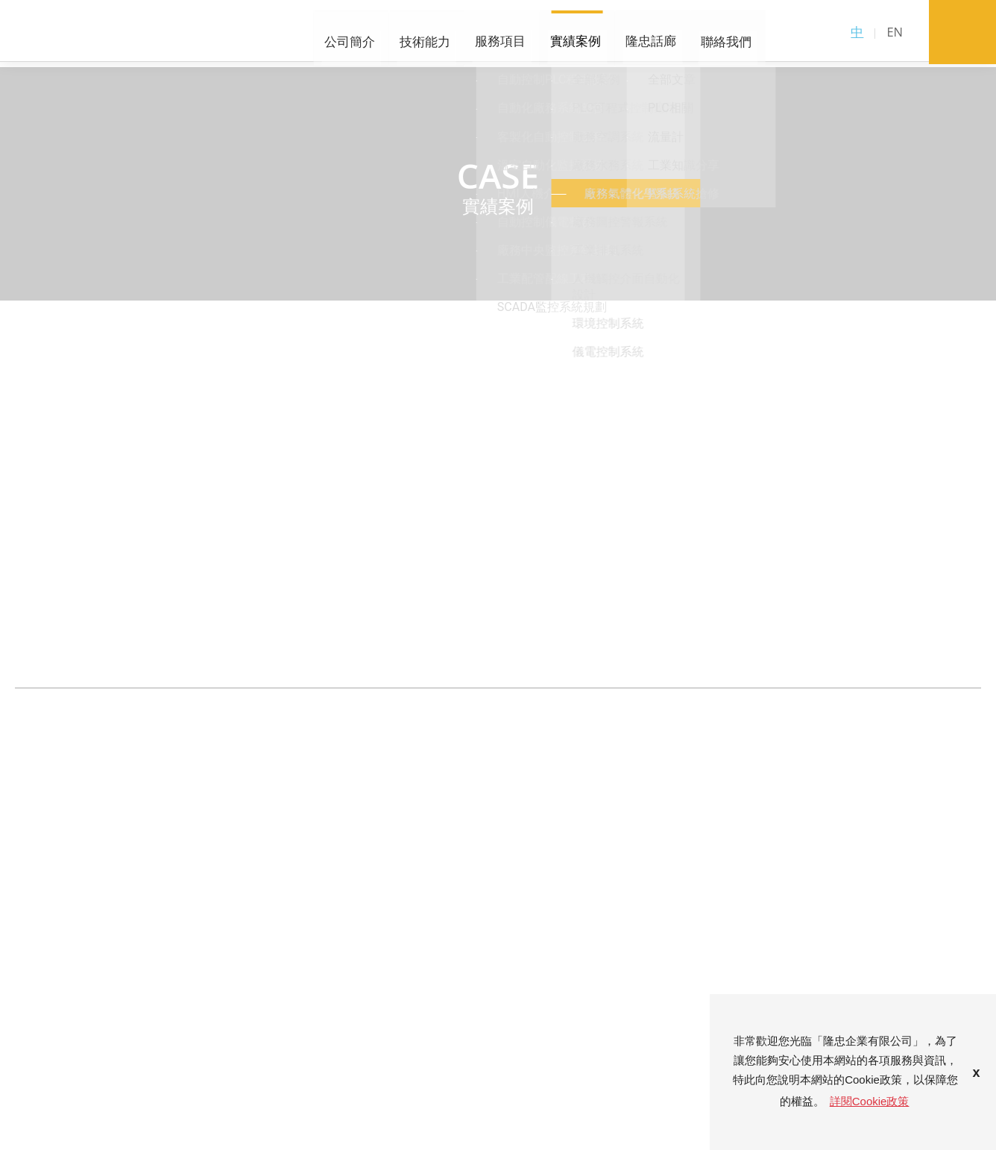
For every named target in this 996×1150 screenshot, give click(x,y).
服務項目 (387, 35)
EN (894, 33)
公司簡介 (244, 35)
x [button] (976, 1071)
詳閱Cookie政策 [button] (870, 1100)
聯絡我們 (602, 35)
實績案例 (459, 35)
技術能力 (316, 35)
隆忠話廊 (530, 35)
